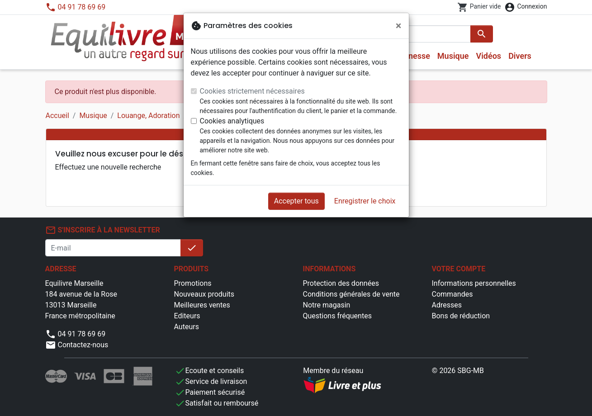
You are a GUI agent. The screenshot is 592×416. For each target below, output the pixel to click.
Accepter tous (296, 201)
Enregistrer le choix (365, 201)
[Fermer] (398, 25)
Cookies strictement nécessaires (252, 91)
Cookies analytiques (232, 121)
